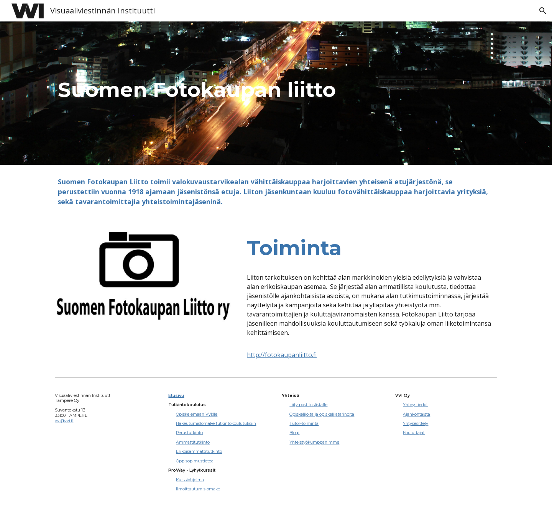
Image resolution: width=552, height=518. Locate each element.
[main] (276, 93)
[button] (543, 11)
